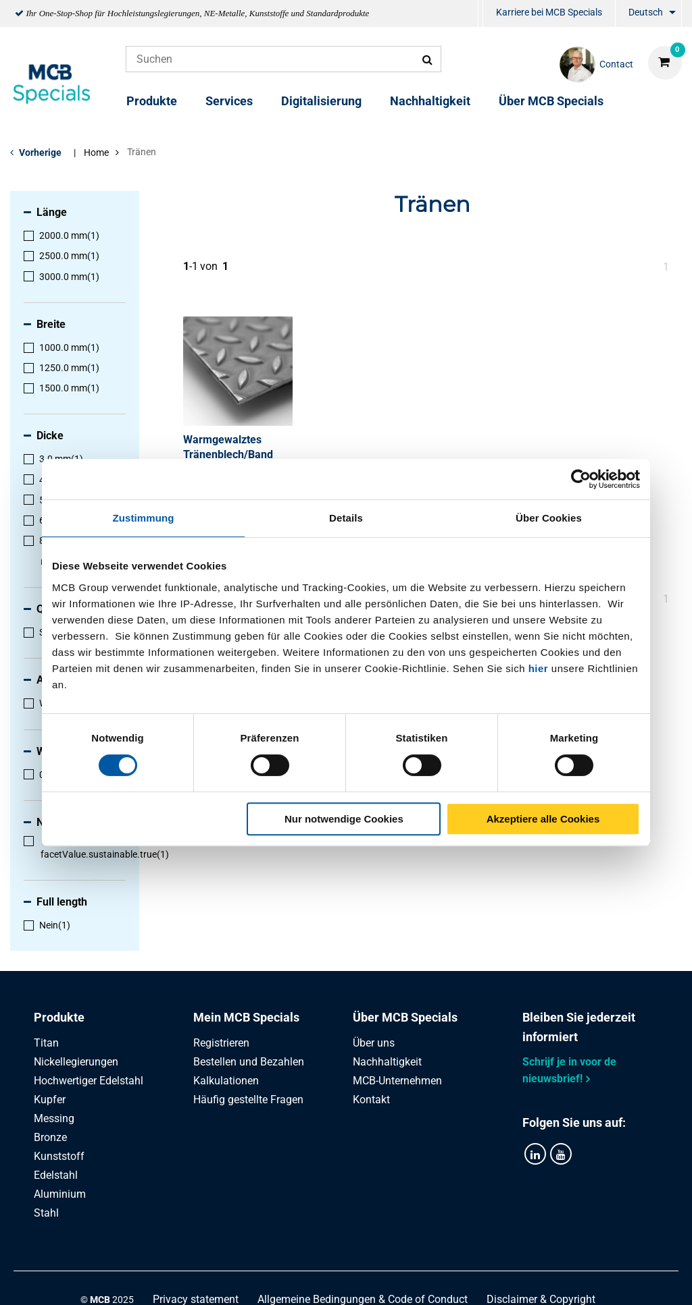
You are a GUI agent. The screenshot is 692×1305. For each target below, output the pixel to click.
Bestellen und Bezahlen (248, 1061)
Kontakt (371, 1099)
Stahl (46, 1212)
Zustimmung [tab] (143, 518)
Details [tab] (346, 518)
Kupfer (50, 1099)
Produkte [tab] (59, 1017)
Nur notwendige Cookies (344, 819)
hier (538, 668)
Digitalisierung (321, 101)
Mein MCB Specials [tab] (246, 1017)
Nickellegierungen (76, 1061)
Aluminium (60, 1194)
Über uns (374, 1042)
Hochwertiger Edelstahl (88, 1080)
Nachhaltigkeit (430, 101)
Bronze (50, 1137)
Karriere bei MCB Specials (549, 12)
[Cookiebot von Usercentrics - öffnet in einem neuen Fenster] (581, 479)
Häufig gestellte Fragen (248, 1099)
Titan (46, 1042)
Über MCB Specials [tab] (405, 1017)
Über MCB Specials (551, 101)
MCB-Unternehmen (397, 1080)
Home (96, 152)
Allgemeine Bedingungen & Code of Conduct (362, 1279)
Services (229, 101)
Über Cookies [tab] (549, 518)
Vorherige (40, 152)
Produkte (151, 101)
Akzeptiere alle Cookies (543, 819)
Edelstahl (56, 1175)
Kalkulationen (226, 1080)
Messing (54, 1118)
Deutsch (645, 12)
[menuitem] (480, 14)
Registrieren (221, 1042)
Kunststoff (59, 1156)
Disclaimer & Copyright (541, 1279)
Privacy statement (196, 1279)
